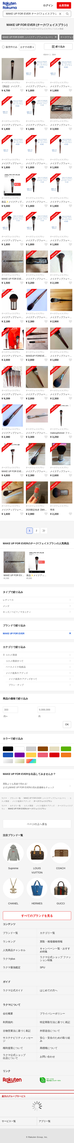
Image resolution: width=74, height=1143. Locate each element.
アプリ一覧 (44, 1121)
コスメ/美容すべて (38, 661)
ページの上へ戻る (37, 824)
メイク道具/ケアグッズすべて (40, 679)
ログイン (48, 5)
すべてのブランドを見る (37, 915)
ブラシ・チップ (40, 685)
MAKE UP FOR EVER (37, 633)
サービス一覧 (9, 1121)
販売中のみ (9, 47)
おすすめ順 (27, 47)
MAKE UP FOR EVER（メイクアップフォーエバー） (30, 37)
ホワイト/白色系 (24, 749)
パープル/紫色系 (24, 755)
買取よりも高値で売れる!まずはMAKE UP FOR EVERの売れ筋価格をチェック (37, 786)
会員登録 (64, 5)
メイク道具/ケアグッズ (38, 673)
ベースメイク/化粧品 (38, 667)
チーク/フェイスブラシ (11, 83)
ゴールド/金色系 (24, 761)
